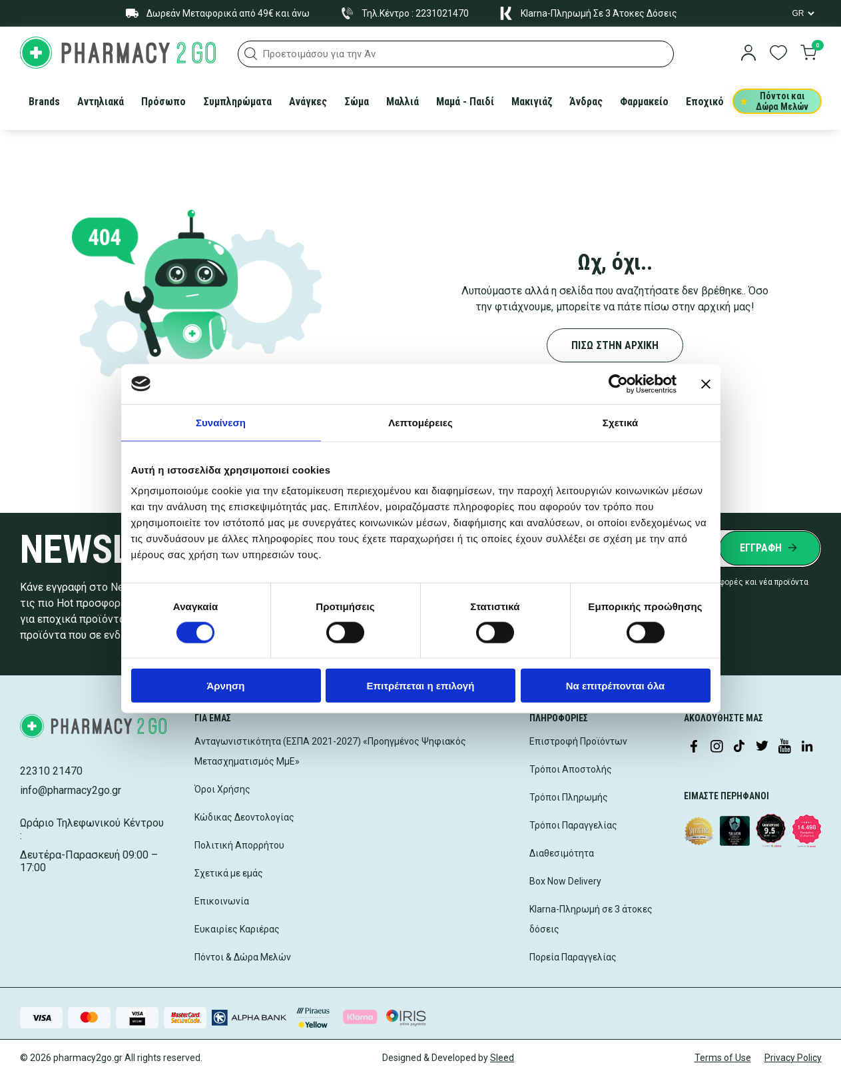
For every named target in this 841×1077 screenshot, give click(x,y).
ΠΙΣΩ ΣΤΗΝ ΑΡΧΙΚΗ (615, 345)
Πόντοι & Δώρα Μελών (242, 957)
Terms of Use (723, 1057)
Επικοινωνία (221, 901)
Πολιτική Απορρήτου (239, 845)
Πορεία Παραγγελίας (573, 957)
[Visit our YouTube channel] (784, 747)
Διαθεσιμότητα (561, 853)
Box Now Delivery (565, 881)
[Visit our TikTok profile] (739, 747)
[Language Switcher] (802, 13)
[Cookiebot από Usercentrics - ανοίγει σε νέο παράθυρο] (618, 384)
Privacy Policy (793, 1057)
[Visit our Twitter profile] (762, 747)
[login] (748, 54)
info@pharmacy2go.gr (70, 790)
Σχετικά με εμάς (228, 873)
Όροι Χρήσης (222, 789)
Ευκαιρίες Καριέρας (237, 929)
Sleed (502, 1057)
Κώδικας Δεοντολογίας (244, 817)
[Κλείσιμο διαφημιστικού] (705, 383)
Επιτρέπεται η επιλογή (421, 685)
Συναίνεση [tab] (221, 422)
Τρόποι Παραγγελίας (573, 825)
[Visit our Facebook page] (694, 747)
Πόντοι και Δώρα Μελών (774, 101)
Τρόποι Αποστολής (570, 769)
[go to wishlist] (778, 54)
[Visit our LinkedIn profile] (807, 747)
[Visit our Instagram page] (716, 747)
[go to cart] (808, 54)
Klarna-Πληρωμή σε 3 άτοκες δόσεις (591, 919)
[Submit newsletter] (769, 548)
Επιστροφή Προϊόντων (578, 741)
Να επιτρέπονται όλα (615, 685)
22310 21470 (51, 771)
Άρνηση (225, 685)
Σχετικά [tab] (620, 422)
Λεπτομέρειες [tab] (420, 422)
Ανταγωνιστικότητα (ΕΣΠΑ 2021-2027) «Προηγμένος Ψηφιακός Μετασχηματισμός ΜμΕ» (330, 751)
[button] (251, 54)
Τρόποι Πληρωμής (568, 797)
